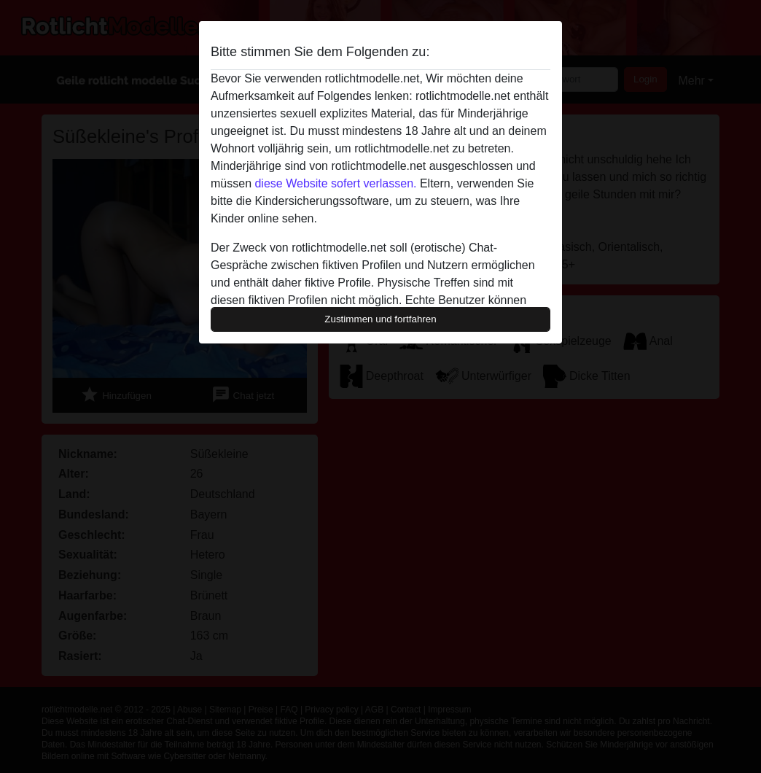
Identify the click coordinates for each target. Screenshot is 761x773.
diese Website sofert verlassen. (335, 183)
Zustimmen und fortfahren (380, 319)
